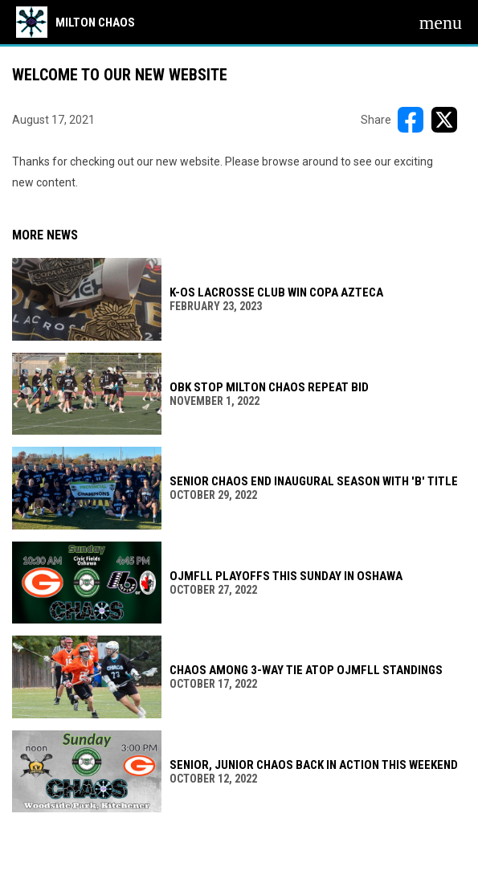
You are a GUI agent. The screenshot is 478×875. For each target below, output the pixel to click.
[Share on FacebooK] (410, 120)
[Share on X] (444, 120)
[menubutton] (440, 22)
